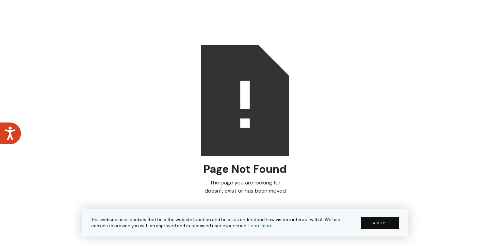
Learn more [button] (260, 226)
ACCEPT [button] (380, 223)
